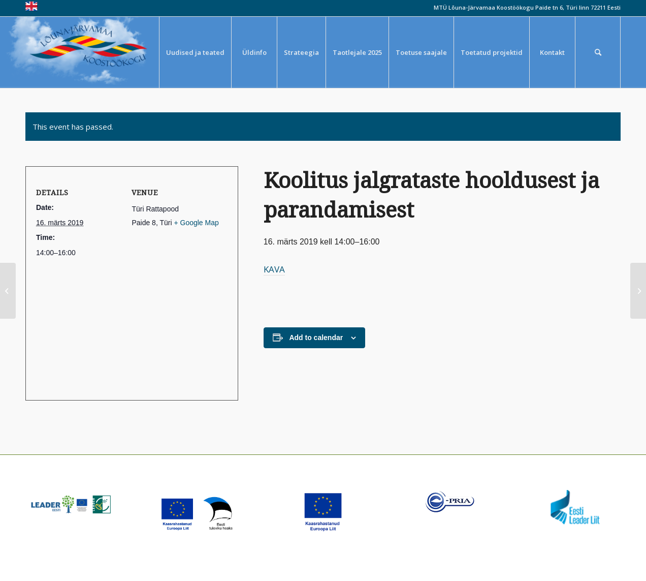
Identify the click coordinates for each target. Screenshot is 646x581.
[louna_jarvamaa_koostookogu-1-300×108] (95, 52)
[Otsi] (598, 52)
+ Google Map (196, 223)
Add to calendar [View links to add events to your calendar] (316, 337)
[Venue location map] (128, 323)
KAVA (274, 269)
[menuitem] (195, 52)
